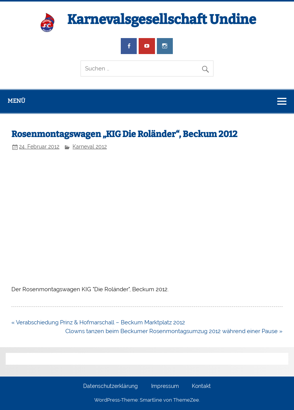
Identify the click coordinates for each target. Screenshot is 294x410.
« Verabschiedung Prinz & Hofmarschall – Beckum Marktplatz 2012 (98, 322)
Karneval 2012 (90, 147)
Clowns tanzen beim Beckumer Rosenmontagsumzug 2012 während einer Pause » (174, 331)
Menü (16, 100)
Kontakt (201, 386)
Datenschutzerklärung (110, 386)
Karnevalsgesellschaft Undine (161, 19)
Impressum (165, 386)
